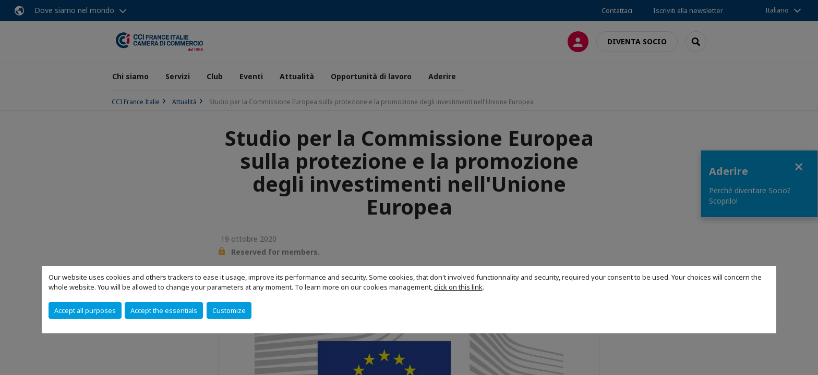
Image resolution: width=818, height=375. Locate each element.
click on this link (458, 287)
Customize (229, 310)
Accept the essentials (163, 310)
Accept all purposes (85, 310)
